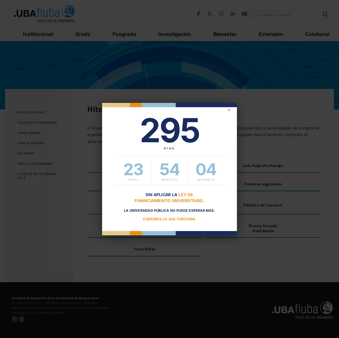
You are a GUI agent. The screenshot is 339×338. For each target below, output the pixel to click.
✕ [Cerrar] (229, 110)
